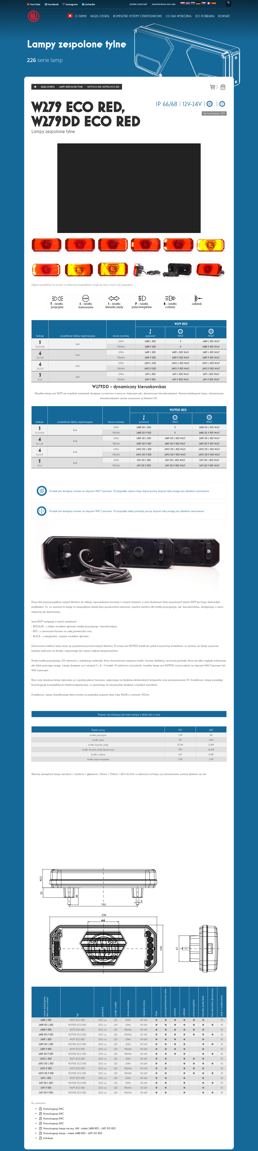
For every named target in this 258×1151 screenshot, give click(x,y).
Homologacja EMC (51, 1108)
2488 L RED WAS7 (211, 341)
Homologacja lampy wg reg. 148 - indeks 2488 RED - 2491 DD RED (77, 1128)
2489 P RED (150, 357)
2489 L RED (150, 352)
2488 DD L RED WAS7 (209, 427)
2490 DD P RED (143, 454)
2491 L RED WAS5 (180, 374)
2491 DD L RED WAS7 (209, 460)
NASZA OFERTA (99, 16)
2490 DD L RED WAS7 (209, 449)
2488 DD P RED (144, 432)
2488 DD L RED (144, 427)
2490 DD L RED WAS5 (174, 449)
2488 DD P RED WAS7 (209, 432)
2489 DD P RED (144, 443)
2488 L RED (150, 341)
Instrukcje (46, 1138)
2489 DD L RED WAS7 (209, 438)
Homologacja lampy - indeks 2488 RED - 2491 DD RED (70, 1133)
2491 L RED (150, 374)
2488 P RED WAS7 (211, 346)
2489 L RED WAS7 (211, 352)
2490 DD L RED (143, 449)
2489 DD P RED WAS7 (209, 443)
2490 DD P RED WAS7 (209, 454)
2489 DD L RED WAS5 (175, 438)
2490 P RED (150, 368)
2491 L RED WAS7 (211, 374)
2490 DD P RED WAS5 (175, 454)
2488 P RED (150, 346)
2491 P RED (150, 379)
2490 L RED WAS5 (180, 363)
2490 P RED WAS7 (211, 368)
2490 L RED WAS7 (211, 363)
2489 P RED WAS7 (211, 357)
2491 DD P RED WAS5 (175, 465)
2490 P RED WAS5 (180, 368)
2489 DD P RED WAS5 (175, 443)
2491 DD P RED (144, 465)
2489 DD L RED (144, 438)
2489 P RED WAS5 (180, 357)
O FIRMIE (81, 16)
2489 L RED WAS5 (180, 352)
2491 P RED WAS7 (211, 379)
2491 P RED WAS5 (180, 379)
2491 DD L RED (144, 460)
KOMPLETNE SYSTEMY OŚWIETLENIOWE (137, 16)
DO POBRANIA (204, 16)
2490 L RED (150, 363)
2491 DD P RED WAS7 (209, 465)
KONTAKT (224, 16)
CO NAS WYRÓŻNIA (179, 16)
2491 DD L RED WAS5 (175, 460)
